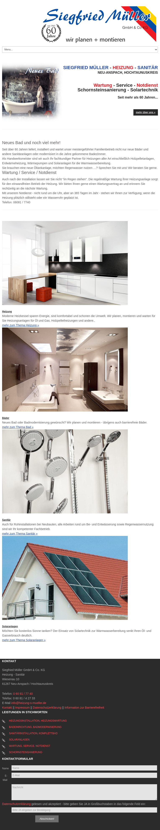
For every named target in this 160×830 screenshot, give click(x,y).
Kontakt (7, 707)
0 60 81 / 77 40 (23, 693)
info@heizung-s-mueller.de (28, 703)
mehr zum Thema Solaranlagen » (24, 640)
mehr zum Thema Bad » (18, 427)
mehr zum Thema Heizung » (20, 325)
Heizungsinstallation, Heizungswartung (38, 720)
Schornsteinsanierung (25, 752)
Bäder (5, 418)
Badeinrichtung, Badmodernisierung (35, 727)
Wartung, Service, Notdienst (29, 746)
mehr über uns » (145, 112)
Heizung (7, 311)
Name (4, 768)
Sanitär (6, 519)
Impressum (22, 707)
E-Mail (5, 777)
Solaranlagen (10, 626)
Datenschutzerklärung (47, 707)
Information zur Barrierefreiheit (84, 707)
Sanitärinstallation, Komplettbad (33, 733)
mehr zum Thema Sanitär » (19, 533)
